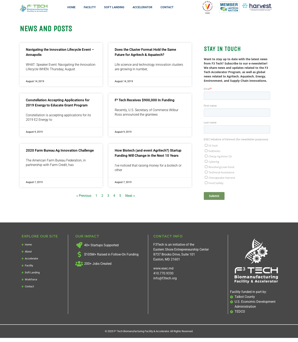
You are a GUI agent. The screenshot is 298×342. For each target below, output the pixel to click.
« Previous (83, 196)
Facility (90, 7)
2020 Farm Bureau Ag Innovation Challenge (60, 150)
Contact (167, 7)
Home (71, 7)
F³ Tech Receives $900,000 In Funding (144, 100)
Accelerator (142, 7)
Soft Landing (114, 7)
